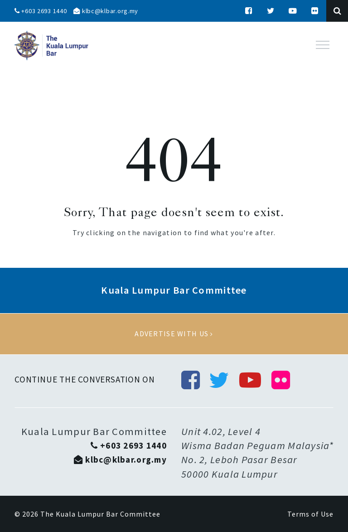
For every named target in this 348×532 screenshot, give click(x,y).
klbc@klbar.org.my (105, 11)
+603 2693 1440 (40, 11)
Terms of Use (310, 513)
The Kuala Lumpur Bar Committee (100, 513)
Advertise (174, 334)
